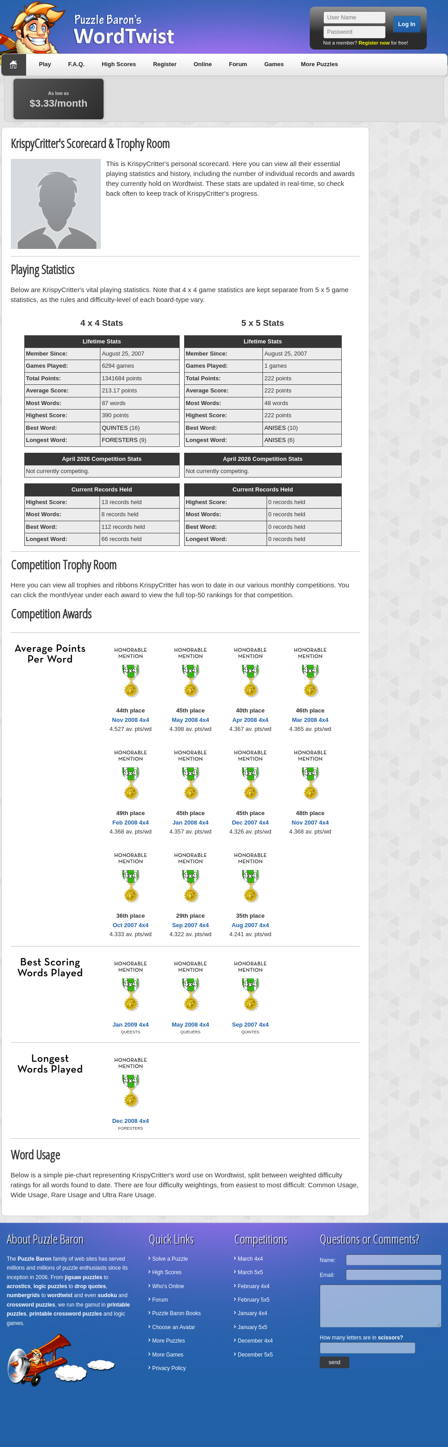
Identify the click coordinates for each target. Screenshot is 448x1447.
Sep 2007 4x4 (190, 925)
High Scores (119, 64)
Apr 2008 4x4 (250, 720)
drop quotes (90, 1286)
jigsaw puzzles (83, 1277)
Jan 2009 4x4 (131, 1024)
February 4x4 (254, 1286)
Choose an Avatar (173, 1327)
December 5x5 (255, 1355)
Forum (238, 64)
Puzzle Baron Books (176, 1313)
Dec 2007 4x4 (250, 822)
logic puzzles (50, 1286)
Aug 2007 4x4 (250, 925)
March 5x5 (250, 1272)
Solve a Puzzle (170, 1259)
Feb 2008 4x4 (131, 822)
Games (274, 64)
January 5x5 (252, 1327)
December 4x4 (255, 1341)
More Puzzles (319, 64)
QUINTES (115, 427)
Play (45, 64)
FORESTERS (119, 440)
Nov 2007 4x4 (310, 822)
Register (164, 64)
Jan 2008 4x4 (190, 822)
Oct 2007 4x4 (131, 925)
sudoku (107, 1295)
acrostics (19, 1286)
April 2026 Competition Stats (102, 458)
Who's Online (168, 1286)
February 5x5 (254, 1300)
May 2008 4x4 (190, 720)
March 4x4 (250, 1259)
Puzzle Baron (34, 1259)
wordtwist (59, 1295)
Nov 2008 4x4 (130, 720)
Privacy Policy (169, 1368)
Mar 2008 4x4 (310, 720)
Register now (373, 42)
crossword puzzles (31, 1305)
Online (203, 64)
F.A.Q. (76, 64)
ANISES (275, 427)
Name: (327, 1260)
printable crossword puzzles (65, 1314)
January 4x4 (252, 1313)
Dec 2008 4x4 (130, 1121)
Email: (327, 1275)
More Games (167, 1355)
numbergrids (23, 1295)
